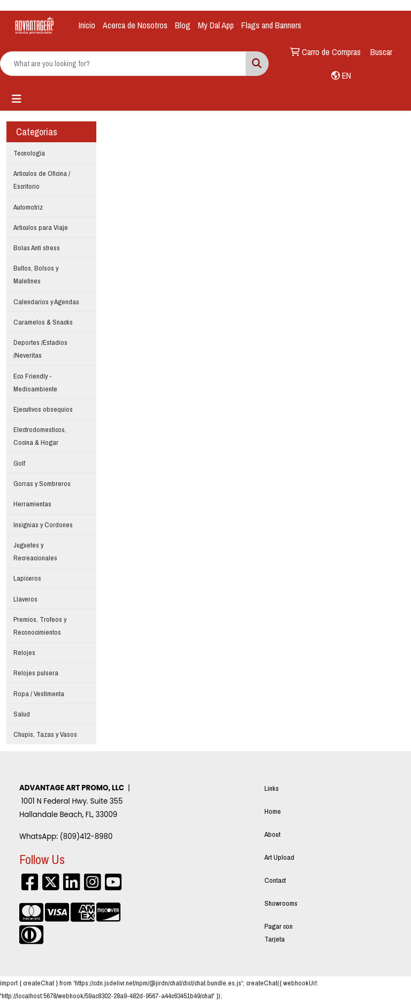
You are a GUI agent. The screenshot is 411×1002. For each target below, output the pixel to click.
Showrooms (281, 903)
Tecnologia (29, 153)
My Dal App (216, 25)
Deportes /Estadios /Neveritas (40, 348)
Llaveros (25, 599)
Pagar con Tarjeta (278, 932)
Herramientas (32, 503)
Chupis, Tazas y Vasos (45, 734)
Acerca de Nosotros (135, 25)
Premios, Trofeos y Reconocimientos (39, 625)
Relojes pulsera (35, 672)
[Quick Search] (123, 63)
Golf (19, 463)
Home (272, 811)
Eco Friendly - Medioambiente (35, 382)
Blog (183, 25)
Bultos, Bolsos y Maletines (35, 274)
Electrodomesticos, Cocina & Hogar (39, 436)
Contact (275, 880)
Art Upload (279, 857)
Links (271, 788)
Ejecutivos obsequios (43, 409)
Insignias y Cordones (43, 524)
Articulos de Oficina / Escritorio (41, 179)
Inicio (87, 25)
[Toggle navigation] (16, 98)
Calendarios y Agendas (46, 301)
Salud (21, 714)
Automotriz (28, 207)
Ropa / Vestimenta (38, 693)
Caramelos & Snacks (43, 322)
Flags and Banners (271, 25)
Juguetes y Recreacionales (35, 551)
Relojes (24, 652)
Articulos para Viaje (40, 227)
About (272, 834)
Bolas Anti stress (36, 247)
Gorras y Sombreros (42, 483)
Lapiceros (27, 578)
